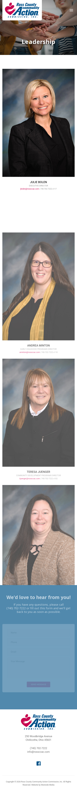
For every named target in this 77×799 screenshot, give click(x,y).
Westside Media (47, 785)
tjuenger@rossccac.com (30, 507)
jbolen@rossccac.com (29, 193)
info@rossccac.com (38, 751)
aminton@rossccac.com (29, 381)
